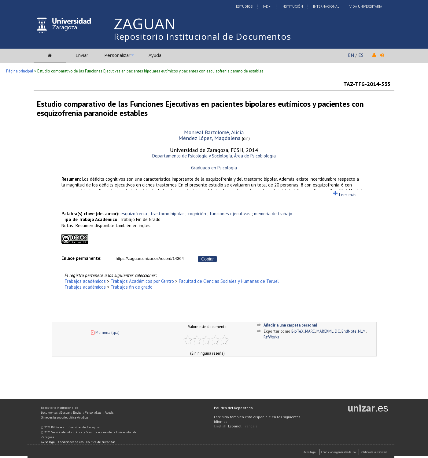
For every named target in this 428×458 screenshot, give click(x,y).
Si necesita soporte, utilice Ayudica (64, 417)
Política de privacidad (101, 442)
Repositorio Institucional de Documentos (202, 36)
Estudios (244, 6)
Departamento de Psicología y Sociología (192, 156)
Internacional (326, 6)
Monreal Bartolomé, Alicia (214, 132)
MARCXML (324, 331)
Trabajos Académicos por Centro (142, 281)
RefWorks (271, 337)
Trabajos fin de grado (132, 287)
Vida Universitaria (365, 6)
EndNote (348, 331)
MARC (310, 331)
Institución (292, 6)
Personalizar (117, 55)
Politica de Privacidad (373, 452)
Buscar (65, 412)
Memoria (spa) (105, 332)
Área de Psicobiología (255, 156)
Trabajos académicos (85, 281)
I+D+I (267, 6)
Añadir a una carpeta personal (290, 325)
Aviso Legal (310, 452)
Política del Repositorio (233, 407)
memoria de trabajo (273, 213)
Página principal (19, 71)
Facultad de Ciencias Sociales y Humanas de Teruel (229, 281)
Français (250, 426)
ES (360, 55)
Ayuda (155, 55)
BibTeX (297, 331)
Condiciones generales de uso (338, 452)
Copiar (207, 259)
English (220, 426)
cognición (197, 213)
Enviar (82, 55)
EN (351, 55)
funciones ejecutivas (230, 213)
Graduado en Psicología (214, 168)
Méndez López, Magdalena (210, 138)
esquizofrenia (133, 213)
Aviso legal (48, 442)
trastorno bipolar (167, 213)
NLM (362, 331)
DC (337, 331)
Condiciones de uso (70, 442)
